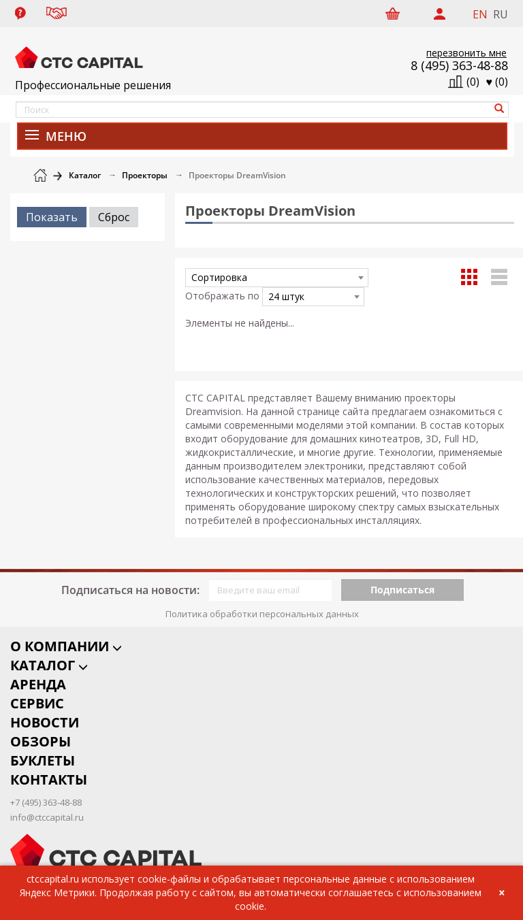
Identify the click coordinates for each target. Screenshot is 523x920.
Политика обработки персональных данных (262, 603)
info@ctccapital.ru (47, 806)
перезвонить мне (466, 52)
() (497, 81)
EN (480, 14)
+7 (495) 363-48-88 (46, 792)
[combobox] (276, 277)
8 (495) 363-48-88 (459, 65)
